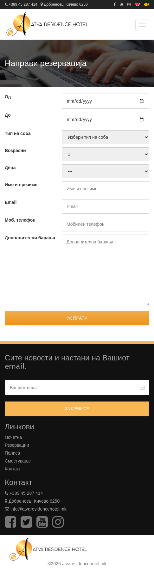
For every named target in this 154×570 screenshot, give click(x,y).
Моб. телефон (20, 220)
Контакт (13, 468)
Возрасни (15, 150)
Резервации (17, 445)
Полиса (12, 453)
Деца (10, 167)
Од (8, 96)
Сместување (18, 460)
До (8, 115)
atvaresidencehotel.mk (84, 563)
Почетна (13, 437)
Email (10, 202)
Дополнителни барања (30, 237)
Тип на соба (18, 133)
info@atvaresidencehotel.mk (38, 509)
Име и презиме (21, 184)
